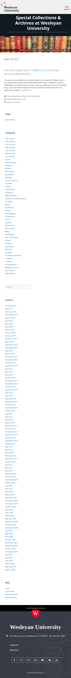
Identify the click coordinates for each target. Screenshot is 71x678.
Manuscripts (10, 228)
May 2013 (9, 417)
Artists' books (11, 99)
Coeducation (10, 189)
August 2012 (10, 444)
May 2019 (9, 309)
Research (8, 249)
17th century (10, 144)
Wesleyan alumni (11, 267)
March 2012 (9, 453)
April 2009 (9, 513)
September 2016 (11, 348)
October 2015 (10, 363)
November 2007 (11, 546)
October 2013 (10, 405)
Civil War (8, 183)
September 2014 (11, 390)
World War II (10, 273)
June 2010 (9, 486)
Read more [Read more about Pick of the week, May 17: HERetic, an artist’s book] (27, 90)
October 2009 (10, 507)
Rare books (9, 246)
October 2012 (10, 438)
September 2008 (11, 528)
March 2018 (9, 330)
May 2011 (9, 468)
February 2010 (10, 498)
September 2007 (11, 552)
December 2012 (11, 432)
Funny (7, 219)
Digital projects (11, 195)
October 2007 (10, 549)
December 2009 (11, 501)
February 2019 (10, 312)
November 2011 (11, 459)
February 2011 (10, 474)
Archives (8, 165)
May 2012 (9, 447)
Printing (8, 243)
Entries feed (9, 591)
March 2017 (9, 342)
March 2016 (9, 354)
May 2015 (9, 372)
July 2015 (8, 369)
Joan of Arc (22, 99)
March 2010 (9, 495)
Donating (8, 201)
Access (7, 159)
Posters (8, 240)
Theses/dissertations (13, 255)
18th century (10, 147)
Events (7, 204)
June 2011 (9, 465)
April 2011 (9, 471)
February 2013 (10, 426)
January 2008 (10, 540)
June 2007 (9, 558)
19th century (10, 150)
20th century (10, 153)
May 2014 (9, 393)
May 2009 (9, 510)
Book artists (21, 96)
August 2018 (10, 318)
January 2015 (10, 378)
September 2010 (11, 480)
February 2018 (10, 333)
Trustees (8, 261)
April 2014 (9, 396)
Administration (11, 162)
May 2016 (9, 351)
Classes (8, 186)
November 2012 (11, 435)
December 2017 (11, 339)
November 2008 (11, 522)
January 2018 (10, 336)
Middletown (9, 234)
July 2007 (8, 555)
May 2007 (9, 561)
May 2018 (9, 324)
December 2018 (11, 315)
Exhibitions (9, 207)
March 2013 (9, 423)
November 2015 (11, 360)
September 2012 (11, 441)
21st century (11, 96)
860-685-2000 (59, 636)
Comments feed (11, 594)
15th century (10, 138)
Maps (7, 231)
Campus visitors (11, 180)
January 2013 (10, 429)
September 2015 (11, 366)
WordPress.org (11, 597)
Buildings (8, 177)
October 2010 (10, 477)
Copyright (9, 192)
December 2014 (11, 381)
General (8, 222)
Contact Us (14, 645)
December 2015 (11, 357)
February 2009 (10, 519)
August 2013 (10, 411)
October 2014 (10, 387)
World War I (9, 270)
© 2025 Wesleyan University (35, 673)
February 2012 (10, 456)
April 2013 (9, 420)
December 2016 (11, 345)
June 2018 (9, 321)
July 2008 (8, 531)
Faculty (8, 210)
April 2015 (9, 375)
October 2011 (10, 462)
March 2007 (9, 564)
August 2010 (10, 483)
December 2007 (11, 543)
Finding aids (10, 216)
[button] (67, 7)
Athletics (8, 168)
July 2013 (8, 414)
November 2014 (11, 384)
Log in (7, 588)
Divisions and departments (15, 198)
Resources (14, 650)
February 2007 (10, 567)
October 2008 (10, 525)
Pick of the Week (33, 96)
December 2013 (11, 402)
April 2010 (9, 492)
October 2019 (10, 306)
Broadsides (9, 174)
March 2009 (9, 516)
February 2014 (10, 399)
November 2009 (11, 504)
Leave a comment (13, 102)
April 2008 (9, 537)
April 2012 (9, 450)
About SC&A (10, 120)
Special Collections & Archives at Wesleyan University (38, 23)
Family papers (10, 213)
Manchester (9, 225)
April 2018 (9, 327)
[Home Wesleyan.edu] (35, 614)
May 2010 (9, 489)
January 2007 (10, 570)
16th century (10, 141)
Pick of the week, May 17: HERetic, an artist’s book (31, 70)
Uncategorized (11, 264)
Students (8, 252)
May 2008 (9, 534)
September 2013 (11, 408)
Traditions (9, 258)
